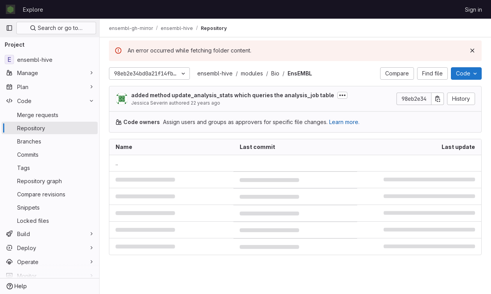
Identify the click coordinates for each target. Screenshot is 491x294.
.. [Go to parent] (117, 163)
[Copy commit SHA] (437, 99)
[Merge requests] (50, 114)
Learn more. (344, 122)
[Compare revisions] (50, 194)
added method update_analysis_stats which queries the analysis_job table (232, 95)
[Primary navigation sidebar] (9, 28)
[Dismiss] (472, 50)
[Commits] (50, 154)
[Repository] (50, 128)
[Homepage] (10, 9)
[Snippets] (50, 207)
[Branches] (50, 141)
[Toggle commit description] (342, 95)
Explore (33, 9)
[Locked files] (50, 220)
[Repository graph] (50, 181)
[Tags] (50, 167)
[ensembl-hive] (50, 59)
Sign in (473, 9)
